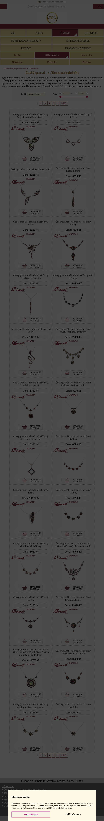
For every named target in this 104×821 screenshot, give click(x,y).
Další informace (73, 814)
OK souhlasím (31, 814)
